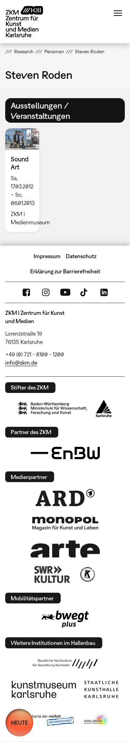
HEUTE (19, 723)
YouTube (65, 292)
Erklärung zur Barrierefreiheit (65, 271)
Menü (118, 13)
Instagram (46, 292)
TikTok (85, 292)
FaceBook (26, 292)
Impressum (47, 256)
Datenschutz (81, 256)
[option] (25, 180)
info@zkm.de (21, 362)
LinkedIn (104, 292)
